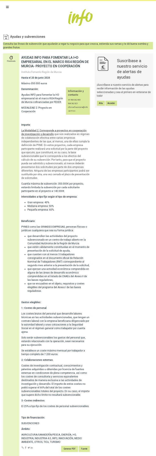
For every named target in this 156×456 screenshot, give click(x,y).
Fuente (84, 449)
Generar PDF (70, 449)
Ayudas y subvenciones (27, 37)
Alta (101, 103)
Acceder (111, 103)
